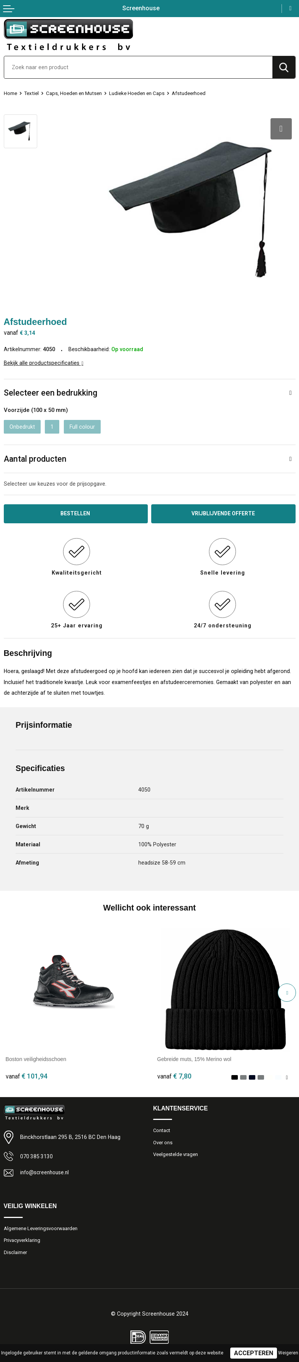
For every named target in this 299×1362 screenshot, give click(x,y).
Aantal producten (35, 456)
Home (10, 93)
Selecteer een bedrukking (50, 389)
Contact (162, 1128)
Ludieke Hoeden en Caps (137, 93)
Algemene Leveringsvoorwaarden (41, 1226)
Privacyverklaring (22, 1238)
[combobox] (138, 67)
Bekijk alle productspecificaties (44, 360)
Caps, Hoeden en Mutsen (74, 93)
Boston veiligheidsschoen (36, 1056)
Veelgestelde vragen (176, 1152)
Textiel (31, 93)
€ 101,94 (26, 1073)
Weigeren (288, 1353)
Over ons (162, 1140)
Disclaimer (15, 1250)
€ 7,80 (174, 1073)
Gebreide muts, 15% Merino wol (195, 1056)
